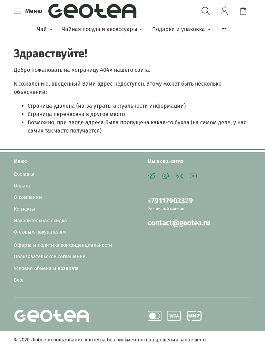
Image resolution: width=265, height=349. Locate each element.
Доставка (24, 174)
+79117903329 (170, 201)
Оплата (22, 186)
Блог (19, 280)
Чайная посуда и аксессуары (103, 29)
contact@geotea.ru (179, 223)
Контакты (24, 209)
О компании (28, 197)
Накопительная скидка (40, 221)
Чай (45, 29)
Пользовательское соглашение (50, 257)
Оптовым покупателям (40, 232)
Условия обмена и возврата (46, 268)
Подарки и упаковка (182, 29)
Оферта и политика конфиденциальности (63, 245)
